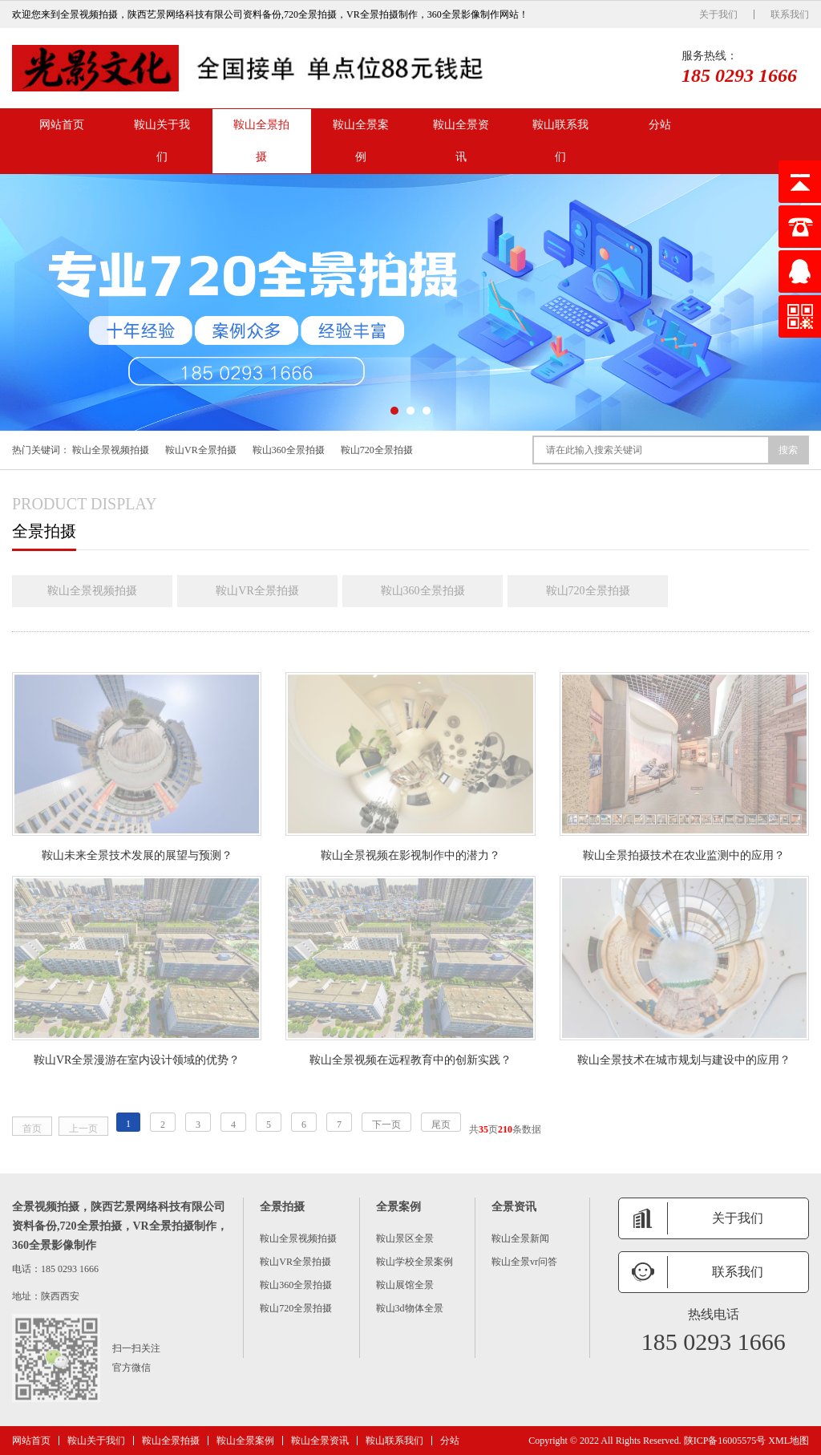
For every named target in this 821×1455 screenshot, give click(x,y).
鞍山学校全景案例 (414, 1261)
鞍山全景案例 (361, 141)
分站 (660, 125)
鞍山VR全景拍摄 (201, 450)
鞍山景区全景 (405, 1238)
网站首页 (61, 125)
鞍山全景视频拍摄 (110, 450)
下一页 (386, 1124)
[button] (394, 411)
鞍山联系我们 (560, 141)
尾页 (441, 1124)
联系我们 (789, 14)
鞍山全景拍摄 (261, 141)
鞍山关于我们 (162, 141)
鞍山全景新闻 (520, 1238)
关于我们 (718, 14)
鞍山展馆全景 (405, 1285)
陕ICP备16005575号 (725, 1440)
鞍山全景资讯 (461, 141)
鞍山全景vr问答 (524, 1261)
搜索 (788, 450)
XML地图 (788, 1440)
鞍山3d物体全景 (409, 1308)
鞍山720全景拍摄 (377, 450)
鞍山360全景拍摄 (289, 450)
